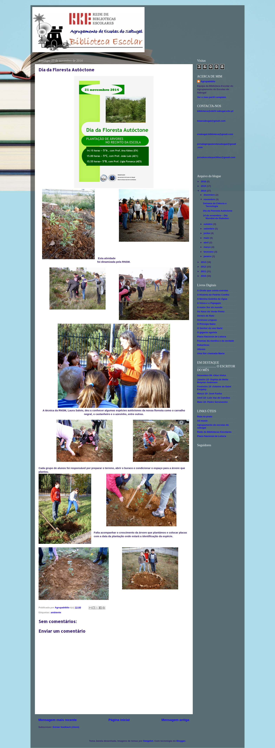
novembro (210, 199)
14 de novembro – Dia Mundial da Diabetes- (216, 217)
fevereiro (209, 251)
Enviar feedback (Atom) (66, 727)
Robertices (203, 345)
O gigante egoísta (207, 332)
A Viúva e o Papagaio (209, 303)
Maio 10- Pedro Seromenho (212, 402)
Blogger (180, 741)
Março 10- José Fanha (209, 393)
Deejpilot (148, 741)
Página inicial (119, 720)
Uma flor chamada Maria (210, 353)
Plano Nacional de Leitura (211, 336)
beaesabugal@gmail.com (211, 121)
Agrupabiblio (208, 81)
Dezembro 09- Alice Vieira (211, 375)
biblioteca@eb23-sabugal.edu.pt (215, 111)
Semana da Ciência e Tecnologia (215, 205)
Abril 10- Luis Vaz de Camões (213, 397)
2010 (204, 276)
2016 (204, 181)
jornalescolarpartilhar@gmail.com (216, 157)
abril (206, 242)
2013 (204, 262)
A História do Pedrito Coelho (213, 294)
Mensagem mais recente (57, 720)
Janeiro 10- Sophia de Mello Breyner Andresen (212, 381)
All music (202, 420)
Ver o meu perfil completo (211, 97)
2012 (204, 266)
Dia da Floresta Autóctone (217, 210)
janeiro (208, 256)
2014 (204, 190)
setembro (209, 228)
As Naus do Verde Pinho (210, 311)
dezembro (210, 194)
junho (207, 233)
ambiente (56, 612)
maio (207, 238)
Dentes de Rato (205, 315)
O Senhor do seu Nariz (210, 328)
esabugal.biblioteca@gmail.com (215, 134)
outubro (208, 224)
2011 (204, 271)
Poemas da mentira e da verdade (215, 340)
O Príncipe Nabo (206, 324)
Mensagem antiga (175, 720)
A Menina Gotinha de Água (212, 299)
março (207, 247)
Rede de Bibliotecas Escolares (214, 432)
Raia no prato (204, 416)
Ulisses (201, 349)
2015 (204, 186)
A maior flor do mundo (209, 307)
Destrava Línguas (207, 320)
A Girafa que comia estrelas (212, 290)
